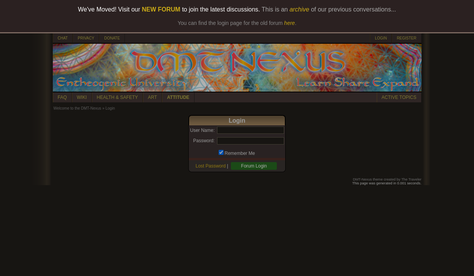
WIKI (82, 97)
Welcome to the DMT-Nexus (77, 108)
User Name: (202, 130)
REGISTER (406, 38)
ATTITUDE (178, 97)
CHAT (63, 38)
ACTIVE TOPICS (399, 97)
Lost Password (211, 166)
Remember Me (240, 153)
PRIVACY (86, 38)
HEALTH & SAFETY (117, 97)
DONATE (112, 38)
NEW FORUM (161, 9)
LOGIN (381, 38)
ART (152, 97)
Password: (203, 140)
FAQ (62, 97)
